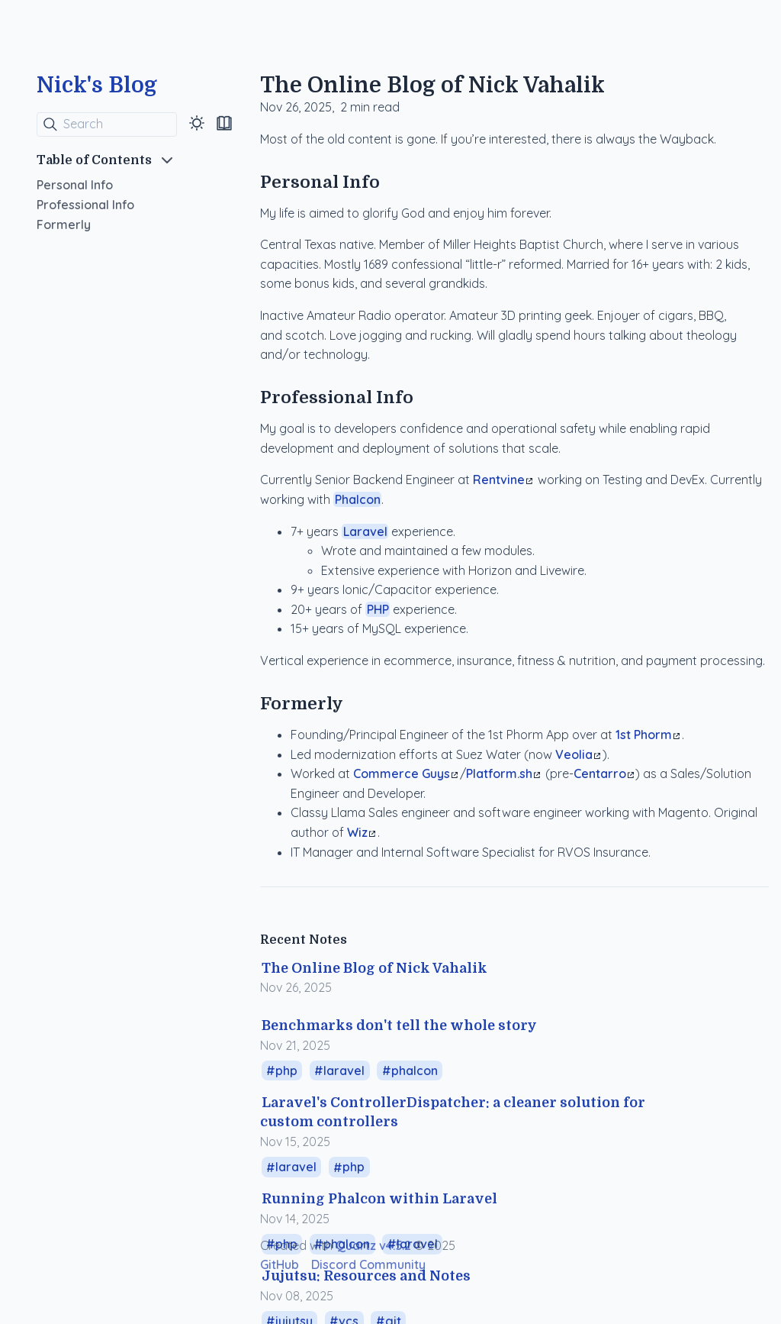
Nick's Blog (97, 85)
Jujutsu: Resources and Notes (366, 1276)
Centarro (604, 773)
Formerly (64, 224)
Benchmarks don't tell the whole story (399, 1025)
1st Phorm (647, 734)
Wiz (361, 832)
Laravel (365, 531)
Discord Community (368, 1264)
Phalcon (358, 499)
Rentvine (502, 479)
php (286, 1070)
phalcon (414, 1070)
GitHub (279, 1264)
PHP (378, 609)
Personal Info (75, 184)
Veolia (577, 754)
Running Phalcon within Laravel (379, 1198)
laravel (344, 1070)
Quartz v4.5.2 (373, 1245)
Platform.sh (503, 773)
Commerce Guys (405, 773)
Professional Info (85, 204)
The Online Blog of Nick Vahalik (374, 968)
